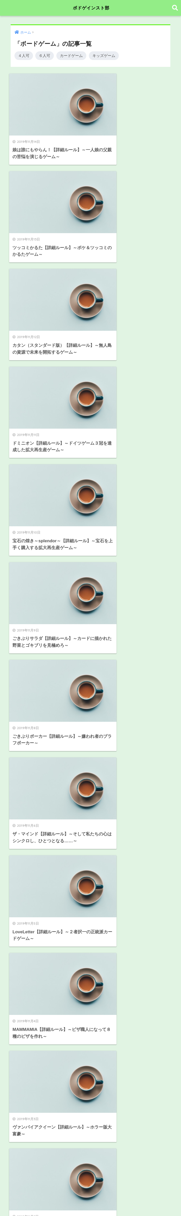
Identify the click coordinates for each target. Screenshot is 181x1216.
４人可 (23, 55)
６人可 (44, 55)
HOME (90, 1194)
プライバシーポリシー (90, 1203)
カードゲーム (71, 55)
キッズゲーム (103, 55)
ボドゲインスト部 (91, 7)
